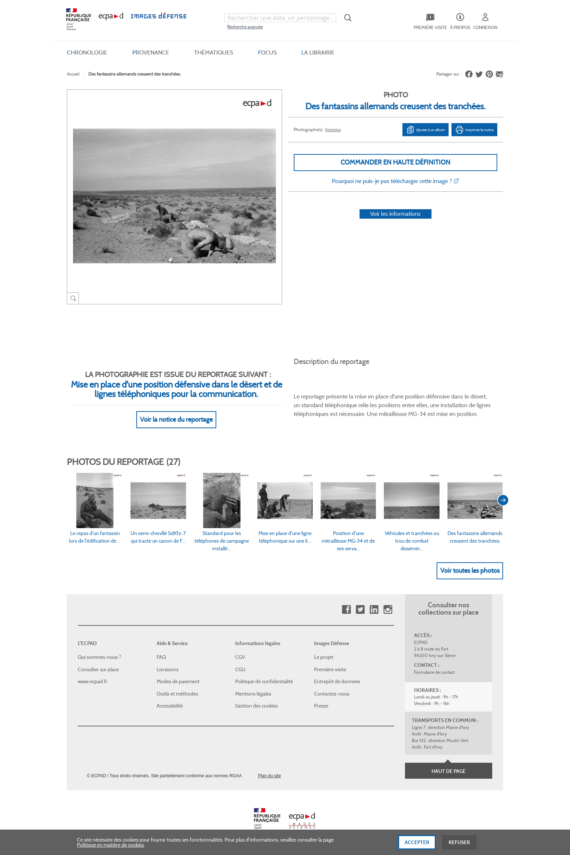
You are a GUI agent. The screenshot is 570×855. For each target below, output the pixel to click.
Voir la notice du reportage (176, 420)
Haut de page (448, 771)
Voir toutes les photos (469, 571)
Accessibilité (170, 705)
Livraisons (167, 669)
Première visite (330, 669)
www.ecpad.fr (93, 681)
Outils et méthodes (177, 693)
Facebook (346, 609)
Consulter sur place (98, 669)
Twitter (360, 609)
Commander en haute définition (395, 162)
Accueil (73, 74)
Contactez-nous (331, 693)
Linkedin (373, 609)
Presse (321, 705)
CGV (240, 657)
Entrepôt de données (337, 681)
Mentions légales (253, 693)
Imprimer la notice (474, 129)
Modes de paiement (178, 681)
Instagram (387, 609)
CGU (240, 669)
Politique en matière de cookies (110, 847)
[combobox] (280, 17)
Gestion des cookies (256, 705)
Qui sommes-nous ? (99, 657)
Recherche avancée (245, 26)
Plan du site (269, 775)
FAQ (161, 657)
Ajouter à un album (425, 129)
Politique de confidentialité (264, 681)
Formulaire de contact (434, 672)
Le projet (323, 657)
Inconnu (333, 129)
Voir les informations (395, 213)
